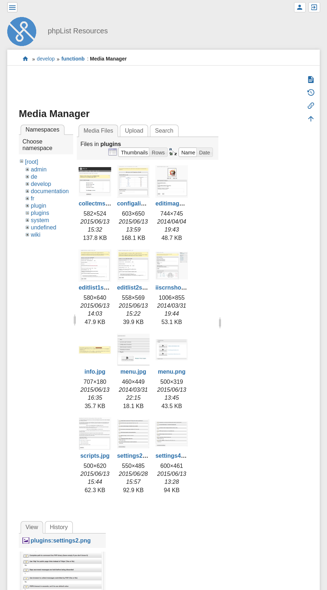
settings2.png (136, 456)
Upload (134, 131)
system (40, 220)
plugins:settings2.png (60, 540)
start (25, 58)
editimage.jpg (174, 203)
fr (32, 198)
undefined (43, 227)
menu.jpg (133, 372)
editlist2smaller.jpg (143, 287)
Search (164, 131)
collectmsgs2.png (103, 203)
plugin (38, 206)
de (34, 177)
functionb (73, 59)
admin (39, 169)
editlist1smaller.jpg (105, 287)
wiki (36, 235)
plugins (40, 213)
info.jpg (94, 372)
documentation (50, 191)
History (59, 527)
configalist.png (137, 203)
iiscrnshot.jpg (174, 287)
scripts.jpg (95, 456)
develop (46, 59)
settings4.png (174, 456)
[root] (31, 162)
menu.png (171, 372)
